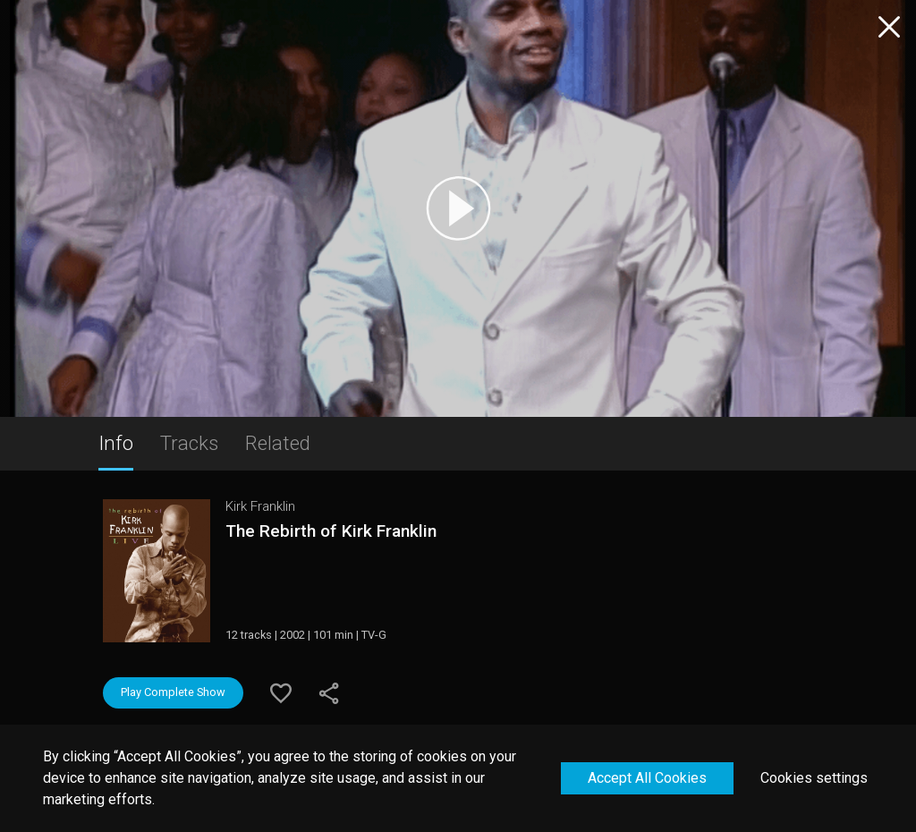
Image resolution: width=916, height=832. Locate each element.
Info (115, 442)
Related (277, 442)
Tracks (189, 442)
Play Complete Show (173, 692)
